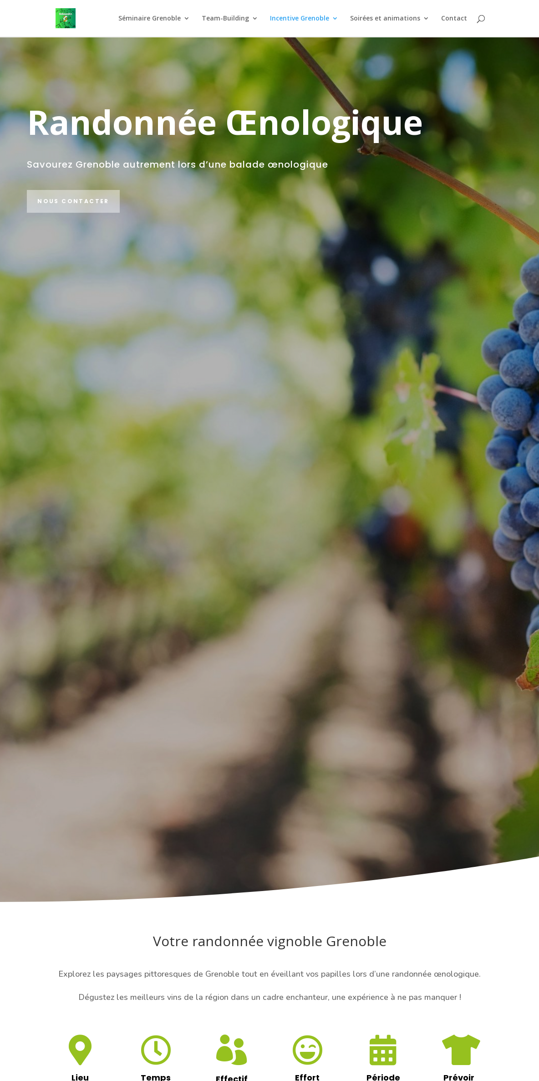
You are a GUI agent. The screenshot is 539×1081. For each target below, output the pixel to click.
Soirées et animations (385, 18)
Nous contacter (73, 201)
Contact (454, 18)
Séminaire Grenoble (149, 18)
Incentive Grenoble (299, 18)
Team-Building (225, 18)
